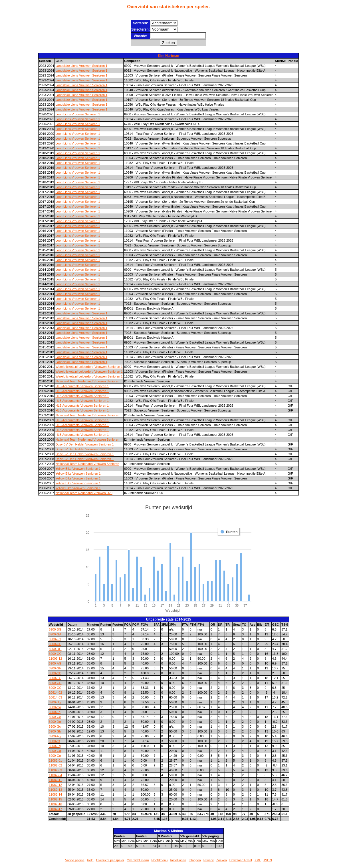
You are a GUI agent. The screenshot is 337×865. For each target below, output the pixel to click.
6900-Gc (55, 726)
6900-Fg (54, 712)
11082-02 (55, 765)
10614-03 (55, 697)
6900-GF (55, 668)
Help (90, 860)
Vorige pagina (74, 860)
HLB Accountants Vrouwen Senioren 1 (82, 386)
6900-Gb (55, 731)
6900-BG (55, 629)
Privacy (208, 860)
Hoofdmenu (159, 860)
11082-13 (55, 789)
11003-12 (55, 658)
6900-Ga (55, 707)
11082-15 (55, 799)
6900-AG (55, 663)
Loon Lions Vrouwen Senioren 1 (77, 114)
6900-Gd (55, 750)
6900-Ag (55, 736)
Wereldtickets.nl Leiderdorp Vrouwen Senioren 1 (88, 366)
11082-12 (55, 784)
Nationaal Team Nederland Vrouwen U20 (83, 493)
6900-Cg (55, 755)
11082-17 (55, 809)
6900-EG (55, 678)
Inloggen (195, 860)
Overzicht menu (138, 860)
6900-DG (55, 649)
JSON (267, 860)
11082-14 (55, 794)
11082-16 (55, 804)
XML (258, 860)
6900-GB (55, 673)
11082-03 (55, 770)
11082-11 (55, 780)
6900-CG (55, 687)
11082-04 (55, 775)
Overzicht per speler (110, 860)
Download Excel (240, 860)
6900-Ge (55, 717)
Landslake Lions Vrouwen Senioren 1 (81, 65)
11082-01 (55, 760)
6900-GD (55, 683)
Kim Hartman (168, 56)
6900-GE (55, 644)
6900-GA (55, 634)
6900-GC (55, 653)
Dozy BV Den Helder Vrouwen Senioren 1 (84, 444)
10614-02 (55, 692)
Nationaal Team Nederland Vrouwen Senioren (87, 381)
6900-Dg (55, 721)
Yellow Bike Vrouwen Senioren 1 (77, 468)
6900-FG (55, 639)
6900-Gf (54, 741)
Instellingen (178, 860)
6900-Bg (55, 702)
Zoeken (221, 860)
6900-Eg (55, 746)
